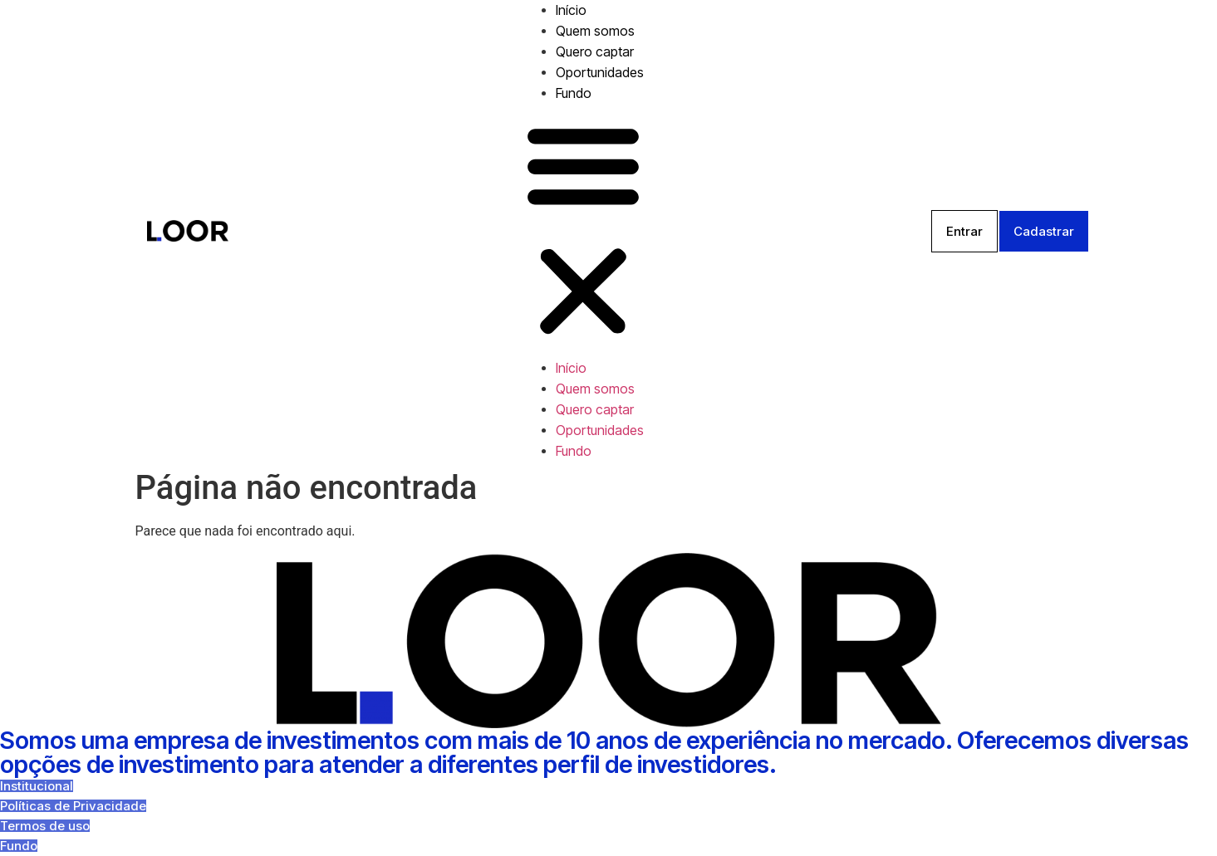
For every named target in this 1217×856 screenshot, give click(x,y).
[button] (583, 231)
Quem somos (595, 30)
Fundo (573, 93)
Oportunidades (600, 72)
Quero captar (595, 51)
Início (571, 10)
